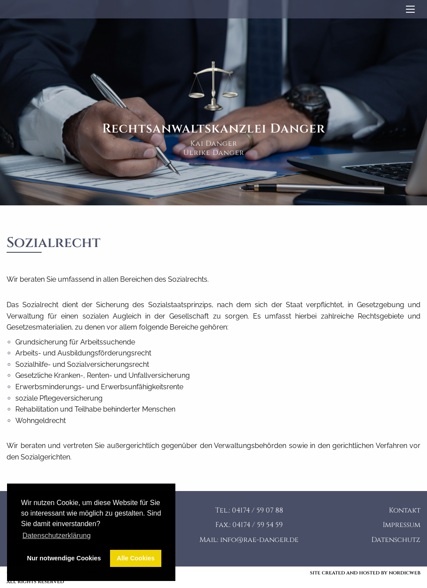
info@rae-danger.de (259, 540)
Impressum (401, 525)
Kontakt (404, 510)
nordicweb (404, 572)
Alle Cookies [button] (135, 558)
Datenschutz (395, 540)
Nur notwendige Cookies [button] (64, 558)
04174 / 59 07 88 (257, 510)
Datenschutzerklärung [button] (56, 535)
